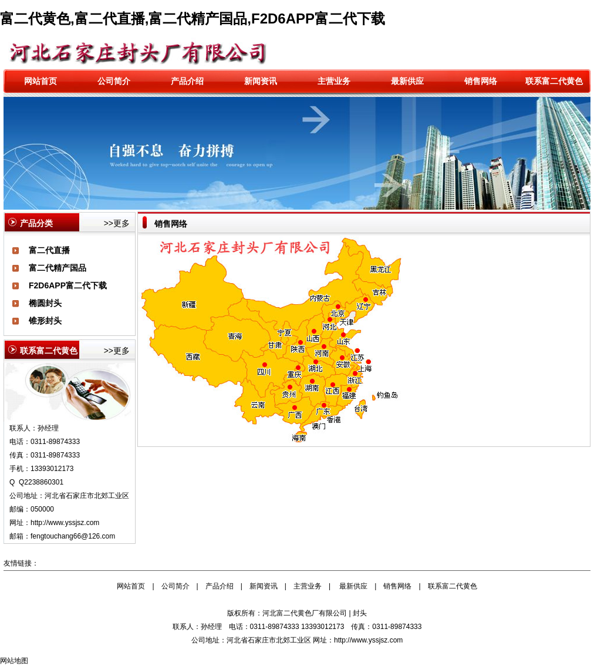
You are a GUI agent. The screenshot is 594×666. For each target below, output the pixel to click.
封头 (360, 613)
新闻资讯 (260, 81)
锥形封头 (45, 320)
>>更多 (117, 223)
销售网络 (480, 81)
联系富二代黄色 (554, 81)
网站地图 (14, 661)
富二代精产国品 (57, 268)
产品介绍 (187, 81)
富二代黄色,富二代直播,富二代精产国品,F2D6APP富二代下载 (192, 18)
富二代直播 (49, 250)
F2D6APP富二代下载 (68, 285)
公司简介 (113, 81)
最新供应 (407, 81)
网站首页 (40, 81)
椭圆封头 (45, 303)
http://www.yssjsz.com (65, 523)
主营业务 (334, 81)
